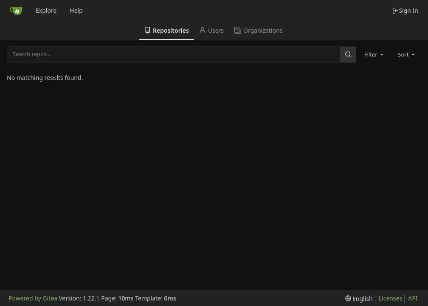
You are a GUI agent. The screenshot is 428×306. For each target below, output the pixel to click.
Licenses (391, 298)
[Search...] (348, 54)
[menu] (359, 299)
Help (76, 10)
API (412, 298)
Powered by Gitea (32, 298)
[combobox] (374, 54)
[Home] (16, 10)
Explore (46, 10)
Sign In (405, 10)
